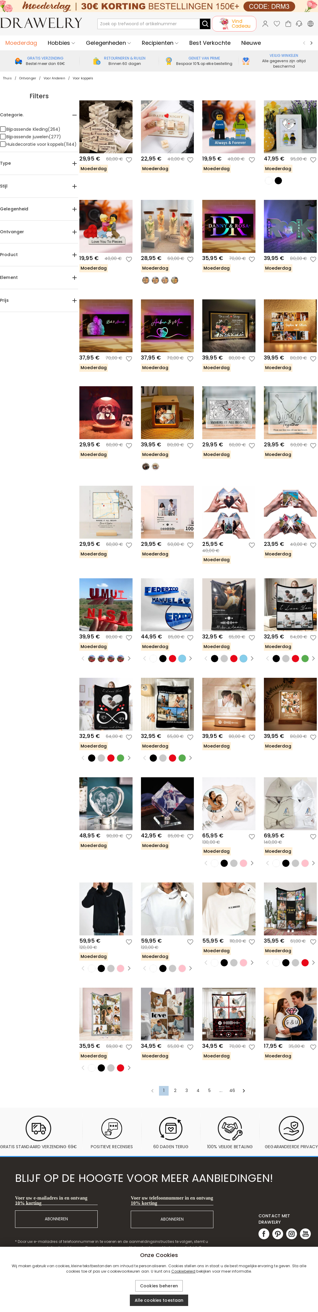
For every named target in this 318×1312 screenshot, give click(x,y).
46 (232, 1090)
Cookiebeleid (183, 1271)
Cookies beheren (159, 1286)
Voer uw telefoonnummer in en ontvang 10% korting (172, 1200)
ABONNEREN (56, 1219)
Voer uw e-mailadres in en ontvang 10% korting (51, 1200)
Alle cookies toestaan (159, 1300)
